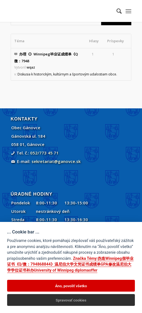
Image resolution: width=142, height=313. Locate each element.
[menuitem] (116, 11)
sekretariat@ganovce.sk (56, 161)
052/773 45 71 (44, 153)
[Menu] (128, 11)
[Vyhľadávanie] (116, 11)
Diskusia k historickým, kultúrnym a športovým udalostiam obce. (67, 74)
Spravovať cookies (71, 300)
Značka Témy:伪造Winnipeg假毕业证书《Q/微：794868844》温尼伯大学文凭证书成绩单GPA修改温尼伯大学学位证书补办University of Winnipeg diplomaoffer (70, 264)
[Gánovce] (59, 11)
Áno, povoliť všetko (71, 286)
